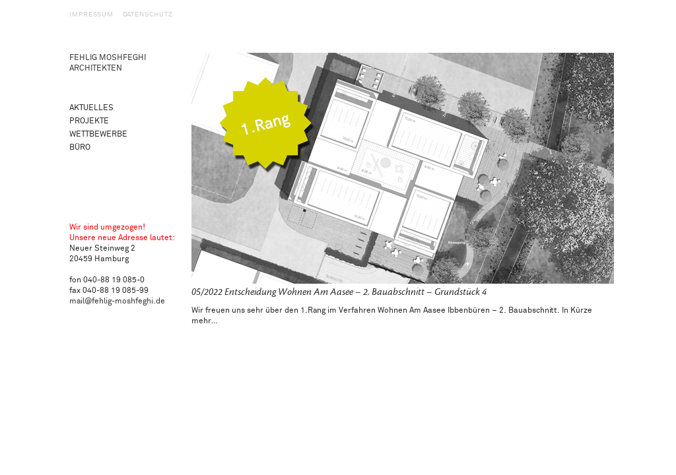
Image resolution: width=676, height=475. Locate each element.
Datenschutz (148, 14)
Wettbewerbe (98, 134)
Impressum (91, 14)
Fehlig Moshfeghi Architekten (107, 63)
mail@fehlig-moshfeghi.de (117, 301)
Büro (79, 147)
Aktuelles (91, 108)
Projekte (89, 121)
